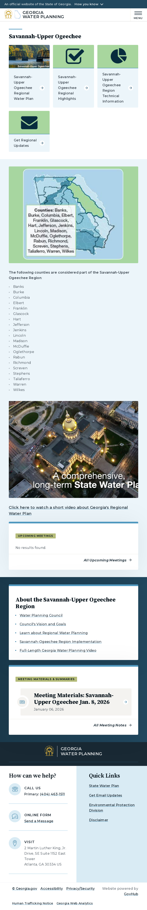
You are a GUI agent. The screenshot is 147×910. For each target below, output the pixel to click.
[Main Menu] (136, 15)
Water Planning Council (41, 615)
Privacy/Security (80, 889)
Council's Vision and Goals (43, 624)
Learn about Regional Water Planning (54, 633)
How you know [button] (86, 4)
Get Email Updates (105, 795)
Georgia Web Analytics (75, 903)
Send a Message (38, 821)
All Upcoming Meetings (105, 560)
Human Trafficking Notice (32, 903)
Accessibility (51, 889)
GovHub (131, 894)
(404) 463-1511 (52, 794)
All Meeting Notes (110, 725)
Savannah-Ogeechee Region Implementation (61, 642)
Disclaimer (98, 820)
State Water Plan (104, 786)
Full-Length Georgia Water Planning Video (58, 650)
